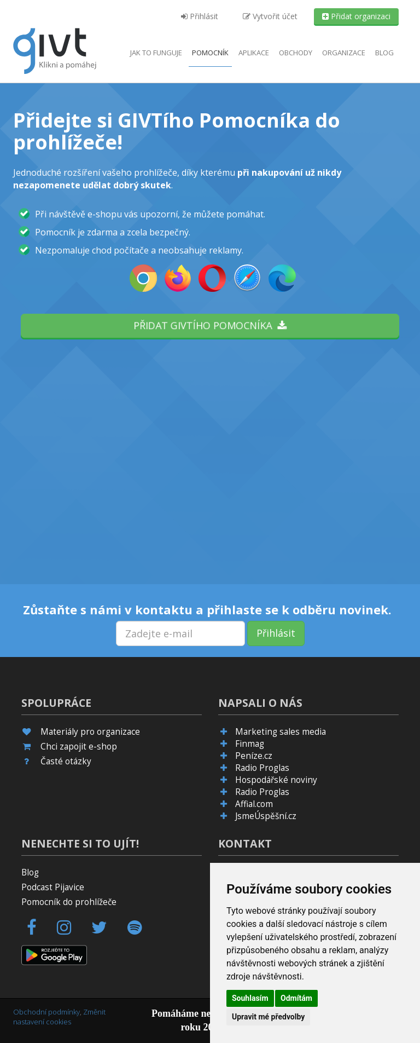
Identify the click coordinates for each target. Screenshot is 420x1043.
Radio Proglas (262, 768)
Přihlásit (199, 16)
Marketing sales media (280, 731)
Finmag (249, 744)
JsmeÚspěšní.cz (265, 816)
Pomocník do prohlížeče (68, 902)
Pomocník (210, 52)
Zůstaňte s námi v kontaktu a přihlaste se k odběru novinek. (207, 609)
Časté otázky (65, 761)
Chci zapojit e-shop (78, 746)
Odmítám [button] (296, 998)
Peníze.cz (253, 756)
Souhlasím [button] (250, 998)
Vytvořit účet (270, 16)
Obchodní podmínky (46, 1012)
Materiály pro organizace (90, 731)
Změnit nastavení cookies (59, 1017)
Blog (384, 52)
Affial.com (254, 804)
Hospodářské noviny (276, 780)
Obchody (295, 52)
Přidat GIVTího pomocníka (210, 325)
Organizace (343, 52)
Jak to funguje (156, 52)
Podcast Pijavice (52, 887)
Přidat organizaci (356, 16)
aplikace (253, 52)
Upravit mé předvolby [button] (268, 1016)
